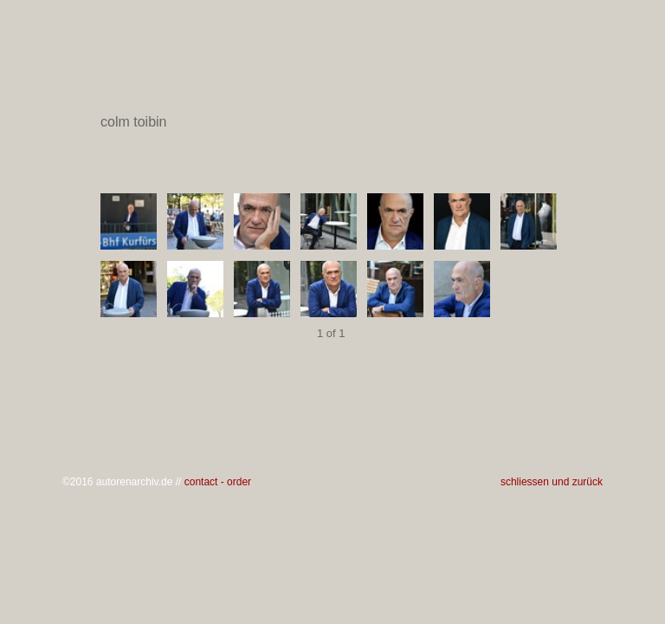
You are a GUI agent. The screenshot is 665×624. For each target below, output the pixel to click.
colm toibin (331, 122)
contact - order (217, 482)
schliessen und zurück (551, 482)
